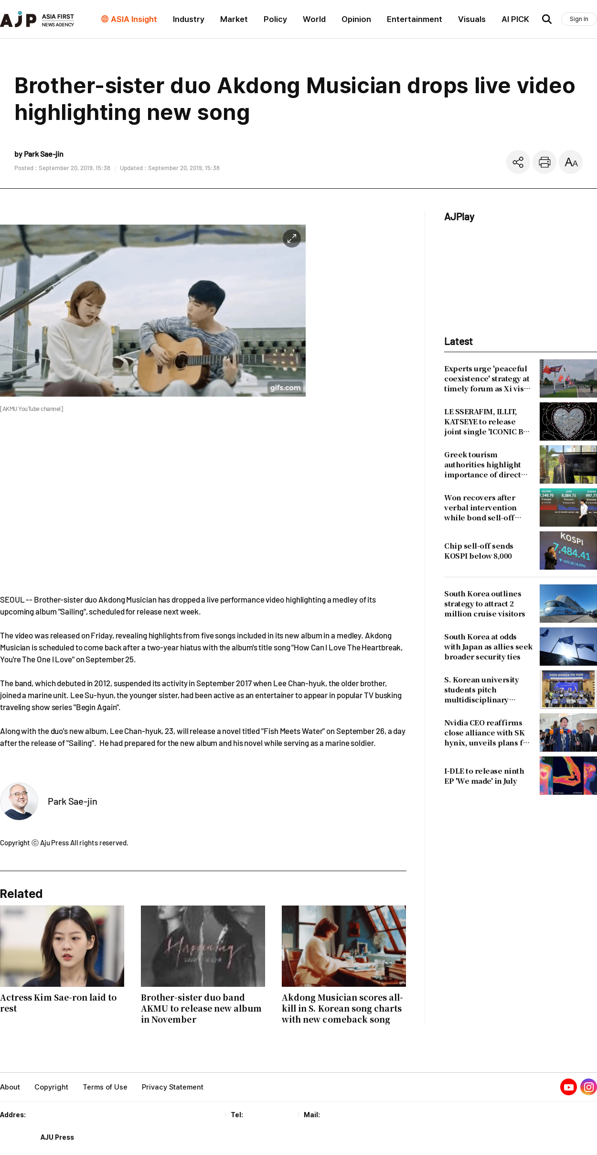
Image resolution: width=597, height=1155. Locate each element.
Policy (275, 19)
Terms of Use (105, 1087)
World (314, 19)
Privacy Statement (172, 1087)
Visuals (472, 19)
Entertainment (414, 19)
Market (234, 19)
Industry (188, 19)
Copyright (51, 1087)
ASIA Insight (134, 19)
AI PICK (515, 19)
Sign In (579, 18)
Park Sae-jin (72, 801)
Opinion (356, 19)
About (10, 1087)
